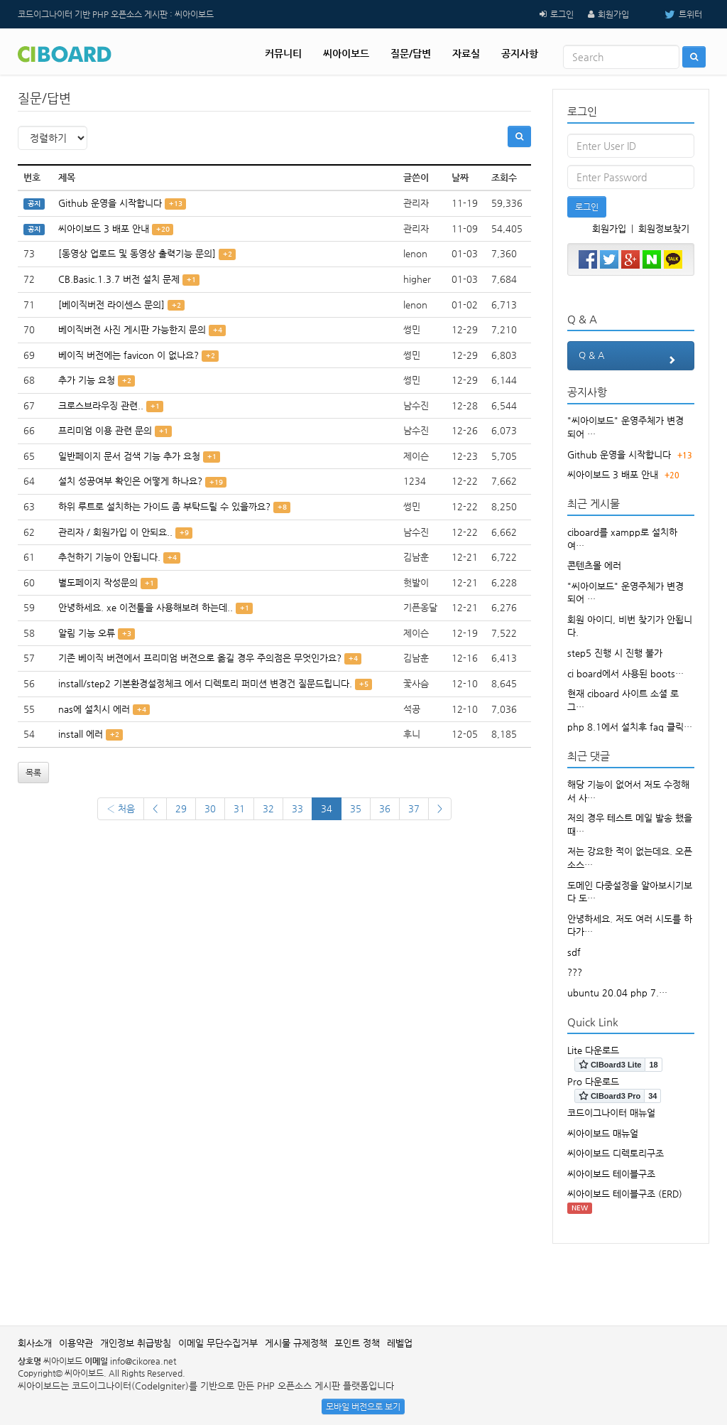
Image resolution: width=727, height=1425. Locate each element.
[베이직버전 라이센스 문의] (111, 304)
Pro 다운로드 (593, 1081)
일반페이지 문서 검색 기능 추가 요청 (129, 456)
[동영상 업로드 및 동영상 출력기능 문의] (137, 253)
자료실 (466, 53)
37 (414, 808)
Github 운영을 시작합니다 (110, 203)
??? (574, 972)
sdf (574, 952)
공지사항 (519, 53)
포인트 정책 (357, 1343)
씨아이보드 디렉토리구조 (615, 1153)
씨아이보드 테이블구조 (611, 1173)
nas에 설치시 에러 (94, 709)
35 (355, 808)
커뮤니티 (283, 53)
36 (384, 808)
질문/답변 (410, 53)
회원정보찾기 (663, 228)
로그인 (562, 14)
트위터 (672, 14)
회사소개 (35, 1343)
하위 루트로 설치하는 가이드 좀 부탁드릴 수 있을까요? (164, 506)
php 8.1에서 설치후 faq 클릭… (629, 726)
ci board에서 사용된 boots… (625, 673)
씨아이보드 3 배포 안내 (103, 228)
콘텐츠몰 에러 (594, 565)
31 (239, 808)
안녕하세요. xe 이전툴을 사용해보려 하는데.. (145, 607)
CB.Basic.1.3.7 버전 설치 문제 (119, 279)
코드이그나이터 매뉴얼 (611, 1112)
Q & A (631, 360)
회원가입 (613, 14)
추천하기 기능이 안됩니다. (109, 557)
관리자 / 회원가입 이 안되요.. (115, 532)
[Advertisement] (363, 1276)
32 (268, 808)
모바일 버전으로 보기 (363, 1406)
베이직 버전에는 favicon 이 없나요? (128, 355)
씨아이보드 (346, 53)
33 (297, 808)
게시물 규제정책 (296, 1343)
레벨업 (399, 1343)
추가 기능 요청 (86, 380)
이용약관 (76, 1343)
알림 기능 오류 (86, 633)
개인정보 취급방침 (135, 1343)
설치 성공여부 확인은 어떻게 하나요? (130, 480)
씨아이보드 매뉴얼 (602, 1133)
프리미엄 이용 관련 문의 (105, 430)
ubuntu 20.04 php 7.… (617, 992)
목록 (33, 773)
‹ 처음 (120, 808)
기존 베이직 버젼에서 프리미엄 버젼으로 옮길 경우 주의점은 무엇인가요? (199, 657)
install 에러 (80, 733)
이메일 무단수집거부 (218, 1343)
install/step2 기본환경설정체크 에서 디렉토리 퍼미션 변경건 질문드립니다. (205, 683)
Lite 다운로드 (593, 1050)
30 (210, 808)
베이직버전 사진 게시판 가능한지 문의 (132, 329)
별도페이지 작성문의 (98, 582)
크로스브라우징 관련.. (100, 405)
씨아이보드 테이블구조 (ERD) (624, 1193)
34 (326, 808)
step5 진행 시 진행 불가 (614, 652)
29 (181, 808)
